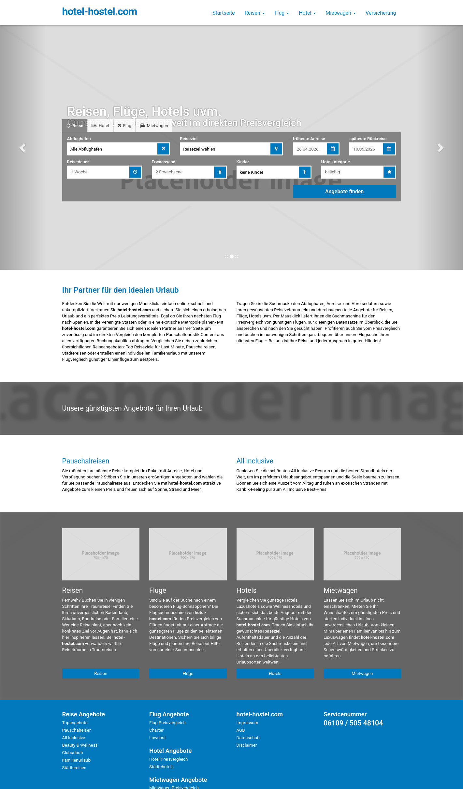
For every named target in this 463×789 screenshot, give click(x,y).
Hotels (275, 673)
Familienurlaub (76, 760)
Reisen (100, 673)
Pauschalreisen (77, 730)
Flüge (187, 673)
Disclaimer (247, 745)
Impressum (247, 722)
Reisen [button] (255, 13)
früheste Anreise (309, 138)
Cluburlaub (72, 752)
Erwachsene (163, 161)
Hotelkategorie (335, 161)
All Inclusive (73, 737)
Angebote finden (344, 191)
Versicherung (381, 13)
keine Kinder (252, 172)
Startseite (223, 13)
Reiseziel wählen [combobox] (199, 149)
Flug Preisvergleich (167, 722)
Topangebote (75, 722)
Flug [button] (282, 13)
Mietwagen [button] (341, 13)
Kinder (243, 161)
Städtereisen (74, 767)
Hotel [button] (307, 13)
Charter (156, 730)
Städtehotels (161, 766)
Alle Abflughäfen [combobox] (86, 149)
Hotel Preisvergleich (168, 759)
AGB (241, 730)
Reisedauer (78, 161)
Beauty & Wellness (80, 745)
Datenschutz (249, 737)
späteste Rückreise (367, 138)
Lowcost (157, 737)
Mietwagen (362, 673)
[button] (23, 147)
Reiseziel (188, 138)
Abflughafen (79, 138)
